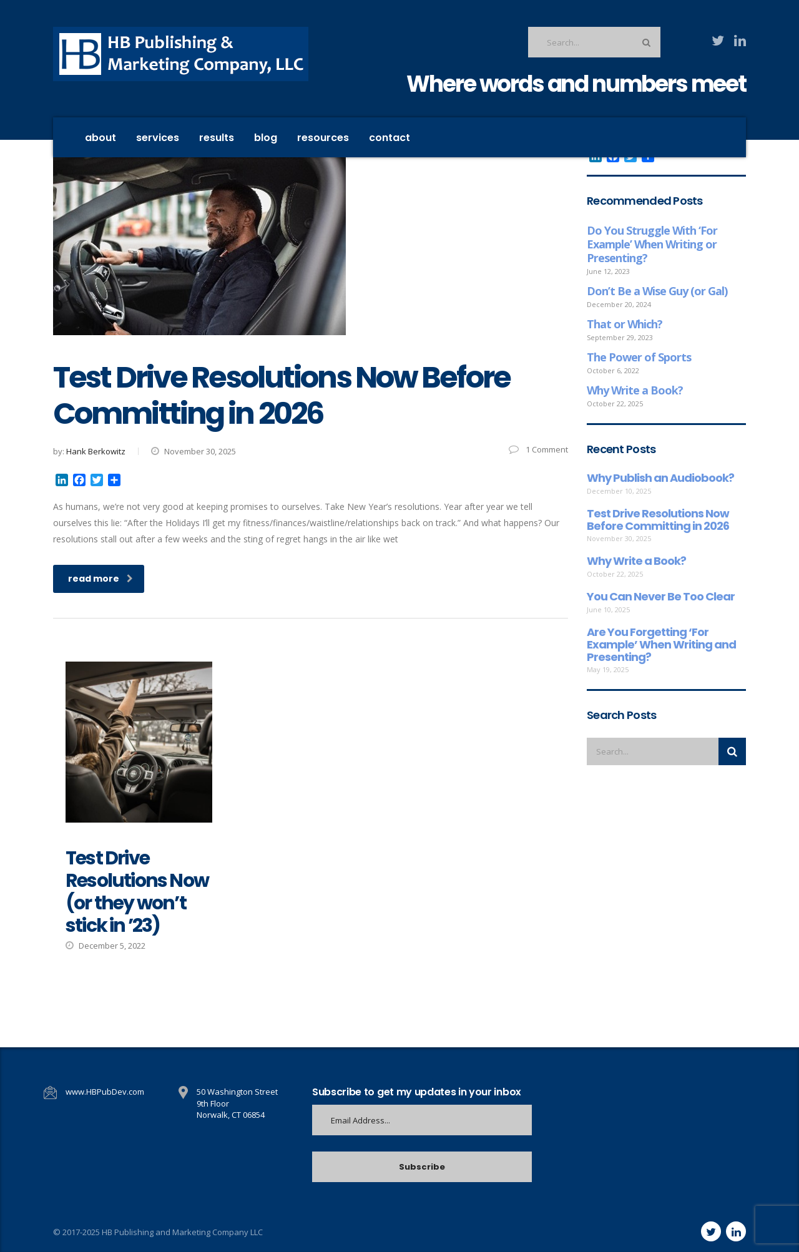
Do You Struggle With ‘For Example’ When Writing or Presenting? (652, 244)
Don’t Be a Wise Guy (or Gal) (657, 290)
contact (389, 137)
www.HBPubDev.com (105, 1091)
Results (216, 137)
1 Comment (538, 449)
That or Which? (624, 323)
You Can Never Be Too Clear (661, 596)
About (100, 137)
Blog (265, 137)
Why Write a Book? (635, 390)
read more (100, 578)
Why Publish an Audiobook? (660, 478)
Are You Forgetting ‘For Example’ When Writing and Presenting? (661, 644)
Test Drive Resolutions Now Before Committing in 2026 (658, 519)
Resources (323, 137)
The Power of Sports (639, 357)
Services (157, 137)
